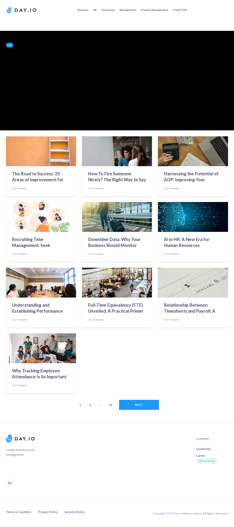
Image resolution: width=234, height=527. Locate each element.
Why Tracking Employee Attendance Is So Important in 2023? (39, 374)
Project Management (154, 10)
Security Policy (75, 512)
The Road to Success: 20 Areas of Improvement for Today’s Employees (38, 177)
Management (127, 10)
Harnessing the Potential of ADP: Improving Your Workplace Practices (191, 177)
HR (95, 10)
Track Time (180, 10)
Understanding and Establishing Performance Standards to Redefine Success (37, 308)
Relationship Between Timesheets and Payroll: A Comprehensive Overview (189, 308)
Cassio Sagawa (19, 188)
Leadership (203, 449)
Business (83, 10)
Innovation (108, 10)
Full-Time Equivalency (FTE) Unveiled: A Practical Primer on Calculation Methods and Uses (115, 308)
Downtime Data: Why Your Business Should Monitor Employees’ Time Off (114, 243)
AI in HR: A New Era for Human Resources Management (187, 243)
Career (200, 455)
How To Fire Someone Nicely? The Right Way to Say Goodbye (117, 177)
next (139, 404)
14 (110, 405)
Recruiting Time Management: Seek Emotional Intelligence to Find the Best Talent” (37, 243)
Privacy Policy (48, 512)
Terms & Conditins (18, 512)
